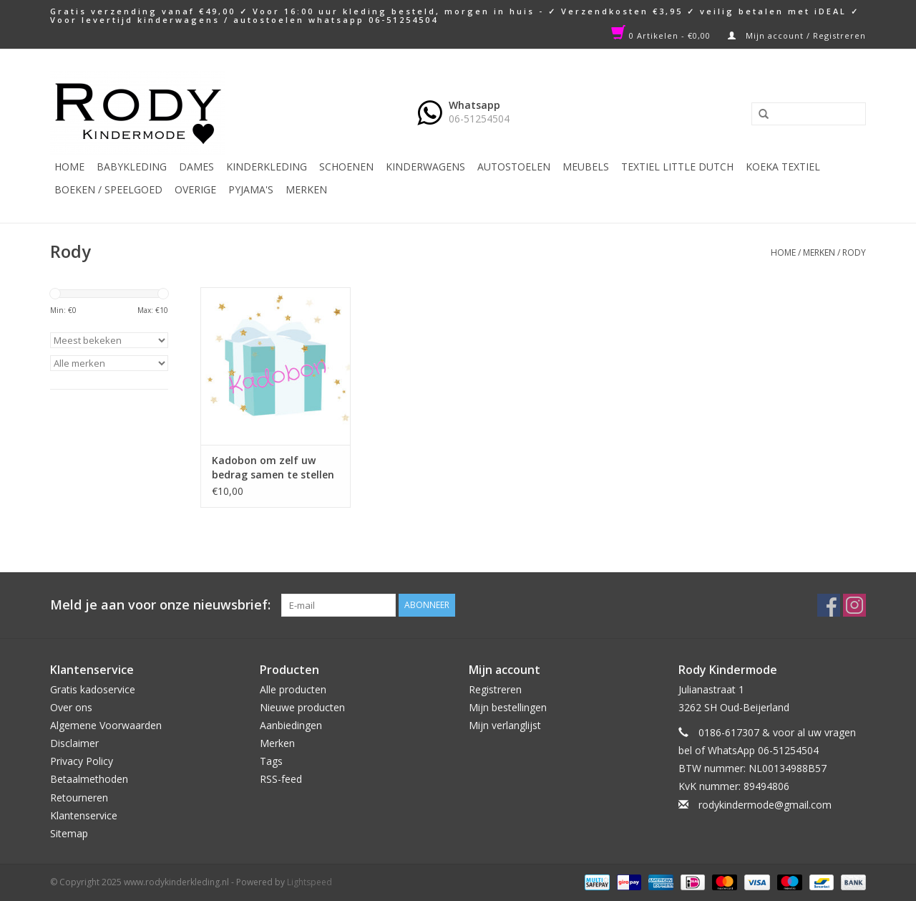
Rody (854, 252)
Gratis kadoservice (92, 689)
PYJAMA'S (250, 189)
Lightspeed (309, 882)
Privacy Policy (81, 761)
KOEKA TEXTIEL (783, 166)
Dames (196, 166)
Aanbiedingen (291, 725)
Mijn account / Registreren (797, 35)
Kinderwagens (425, 166)
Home (69, 166)
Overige (195, 189)
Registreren (495, 689)
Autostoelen (513, 166)
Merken (306, 189)
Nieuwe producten (302, 707)
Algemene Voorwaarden (106, 725)
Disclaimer (74, 743)
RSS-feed (281, 779)
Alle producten (293, 689)
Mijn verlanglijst (505, 725)
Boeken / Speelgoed (108, 189)
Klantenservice (83, 815)
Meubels (585, 166)
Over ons (71, 707)
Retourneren (79, 797)
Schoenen (346, 166)
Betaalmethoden (89, 779)
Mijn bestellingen (508, 707)
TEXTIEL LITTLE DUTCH (677, 166)
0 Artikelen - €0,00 (662, 35)
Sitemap (69, 833)
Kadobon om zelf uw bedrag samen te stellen (273, 467)
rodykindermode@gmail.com (765, 804)
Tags (271, 761)
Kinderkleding (266, 166)
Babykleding (132, 166)
